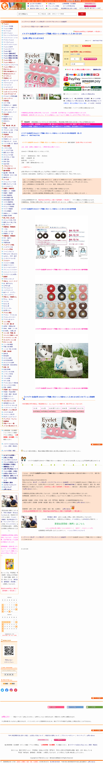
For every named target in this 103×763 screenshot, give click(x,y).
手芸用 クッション (8, 398)
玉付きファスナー (8, 265)
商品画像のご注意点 (9, 464)
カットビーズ (14, 80)
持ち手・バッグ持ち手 (39, 482)
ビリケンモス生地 (8, 371)
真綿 (10, 394)
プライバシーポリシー (68, 735)
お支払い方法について (36, 6)
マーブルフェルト (8, 42)
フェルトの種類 (8, 28)
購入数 (66, 59)
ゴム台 (15, 141)
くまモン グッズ (8, 110)
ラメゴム (6, 301)
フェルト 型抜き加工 (9, 53)
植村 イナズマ (45, 26)
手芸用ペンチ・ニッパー (10, 139)
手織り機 (11, 173)
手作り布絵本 (7, 512)
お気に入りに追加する (71, 94)
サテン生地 (6, 380)
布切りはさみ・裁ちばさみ (10, 254)
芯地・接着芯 (7, 387)
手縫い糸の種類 (8, 346)
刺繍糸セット (6, 213)
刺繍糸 (4, 519)
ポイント (95, 8)
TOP (9, 735)
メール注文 (91, 103)
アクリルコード (8, 288)
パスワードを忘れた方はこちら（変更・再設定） (83, 745)
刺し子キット (7, 224)
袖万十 (9, 238)
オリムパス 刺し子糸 (9, 220)
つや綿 (5, 394)
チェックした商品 (53, 6)
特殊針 (5, 328)
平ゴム (5, 299)
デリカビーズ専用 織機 (10, 96)
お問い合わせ (7, 489)
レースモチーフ (8, 186)
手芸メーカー (35, 26)
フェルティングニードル (10, 64)
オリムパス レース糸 (9, 182)
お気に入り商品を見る (88, 94)
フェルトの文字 (8, 47)
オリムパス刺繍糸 (8, 206)
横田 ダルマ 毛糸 (8, 152)
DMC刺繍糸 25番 (8, 200)
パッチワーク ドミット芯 (9, 407)
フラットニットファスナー (10, 269)
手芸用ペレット (8, 116)
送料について (69, 98)
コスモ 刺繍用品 (8, 202)
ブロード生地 (7, 376)
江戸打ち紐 (6, 285)
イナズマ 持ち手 (8, 412)
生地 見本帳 (6, 369)
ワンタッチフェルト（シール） (10, 37)
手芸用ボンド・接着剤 (10, 105)
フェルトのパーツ (8, 49)
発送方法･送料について (37, 8)
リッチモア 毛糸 (8, 150)
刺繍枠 (11, 193)
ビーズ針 (15, 328)
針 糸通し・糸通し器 (9, 330)
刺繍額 (13, 191)
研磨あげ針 (12, 326)
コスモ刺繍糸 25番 (9, 204)
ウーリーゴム (7, 308)
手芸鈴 (5, 128)
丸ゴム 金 (6, 303)
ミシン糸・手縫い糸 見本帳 (9, 349)
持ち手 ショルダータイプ (9, 416)
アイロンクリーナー (9, 317)
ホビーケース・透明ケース (10, 107)
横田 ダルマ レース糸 (9, 184)
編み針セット (7, 177)
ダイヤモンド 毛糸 (8, 157)
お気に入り (51, 3)
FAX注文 (98, 103)
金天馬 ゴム (6, 310)
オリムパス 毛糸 (8, 155)
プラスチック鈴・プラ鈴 (10, 130)
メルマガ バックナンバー (9, 485)
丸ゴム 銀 (6, 306)
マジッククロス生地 (9, 385)
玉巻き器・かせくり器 (10, 175)
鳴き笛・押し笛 (8, 132)
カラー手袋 (6, 103)
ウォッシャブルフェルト (10, 35)
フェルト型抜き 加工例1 (10, 55)
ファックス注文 (53, 8)
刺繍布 (5, 193)
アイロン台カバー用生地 (10, 383)
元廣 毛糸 (6, 159)
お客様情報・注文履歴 (69, 3)
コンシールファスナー (10, 267)
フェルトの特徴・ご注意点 (10, 471)
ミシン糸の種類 (8, 344)
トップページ (26, 26)
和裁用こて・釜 (8, 233)
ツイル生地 (6, 378)
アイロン (6, 315)
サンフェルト (7, 30)
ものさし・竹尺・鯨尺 (10, 256)
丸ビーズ (6, 80)
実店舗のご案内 (8, 482)
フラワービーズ (8, 82)
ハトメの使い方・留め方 (10, 143)
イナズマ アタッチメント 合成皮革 (58, 482)
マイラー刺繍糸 (8, 209)
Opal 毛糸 (6, 164)
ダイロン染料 (7, 358)
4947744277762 (97, 40)
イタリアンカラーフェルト (10, 44)
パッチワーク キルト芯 (10, 405)
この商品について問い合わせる (74, 101)
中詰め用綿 (12, 392)
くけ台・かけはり (8, 231)
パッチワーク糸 (8, 247)
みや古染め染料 (8, 360)
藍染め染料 (6, 365)
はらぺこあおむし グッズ (9, 112)
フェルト (13, 517)
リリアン (12, 292)
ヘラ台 (5, 229)
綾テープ (6, 292)
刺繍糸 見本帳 (7, 215)
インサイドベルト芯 (9, 258)
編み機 (5, 173)
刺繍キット (6, 191)
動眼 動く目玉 (7, 119)
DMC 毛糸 (6, 161)
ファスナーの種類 (8, 263)
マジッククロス (10, 524)
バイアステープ (8, 290)
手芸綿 (5, 392)
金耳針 (5, 326)
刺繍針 (9, 328)
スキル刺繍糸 (7, 211)
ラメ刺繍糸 (14, 213)
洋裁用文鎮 (6, 242)
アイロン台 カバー (8, 319)
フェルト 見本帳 (8, 26)
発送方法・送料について (10, 475)
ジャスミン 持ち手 (8, 414)
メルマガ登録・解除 (9, 450)
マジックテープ (8, 521)
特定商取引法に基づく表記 (69, 8)
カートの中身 (96, 98)
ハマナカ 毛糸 (7, 148)
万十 (4, 238)
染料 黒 (5, 353)
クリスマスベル (13, 128)
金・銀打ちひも (8, 283)
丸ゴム (11, 299)
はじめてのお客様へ (36, 3)
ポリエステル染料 (8, 362)
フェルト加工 (7, 51)
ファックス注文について (10, 462)
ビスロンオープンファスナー (10, 272)
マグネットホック (8, 279)
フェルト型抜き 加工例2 (10, 58)
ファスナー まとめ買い (10, 274)
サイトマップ (7, 487)
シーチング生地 (8, 374)
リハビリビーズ (8, 87)
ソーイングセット (8, 251)
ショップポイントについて (10, 460)
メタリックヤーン (8, 294)
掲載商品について (8, 466)
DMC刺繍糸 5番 (8, 197)
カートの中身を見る (69, 6)
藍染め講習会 (13, 365)
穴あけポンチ (7, 141)
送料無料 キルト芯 (8, 403)
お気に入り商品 (8, 457)
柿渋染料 (6, 356)
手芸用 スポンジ (8, 396)
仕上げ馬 (6, 240)
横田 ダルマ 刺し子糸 (9, 222)
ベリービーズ (7, 85)
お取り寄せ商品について (10, 469)
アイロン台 (13, 315)
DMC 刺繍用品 (7, 195)
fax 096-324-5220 (55, 761)
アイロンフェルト (8, 40)
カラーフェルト (8, 33)
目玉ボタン (6, 121)
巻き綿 (15, 394)
